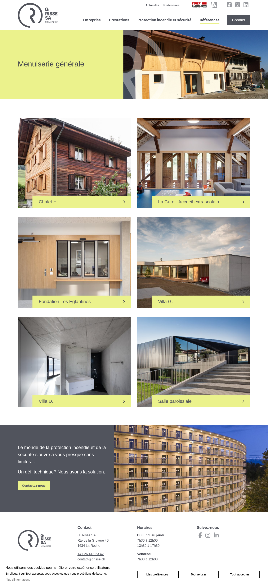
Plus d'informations (17, 579)
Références (209, 20)
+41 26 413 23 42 (90, 554)
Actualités (152, 5)
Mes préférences (157, 574)
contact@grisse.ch (91, 559)
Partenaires (171, 5)
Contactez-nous (34, 485)
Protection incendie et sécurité (164, 20)
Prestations (119, 20)
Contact (238, 20)
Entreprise (92, 20)
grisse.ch (38, 15)
